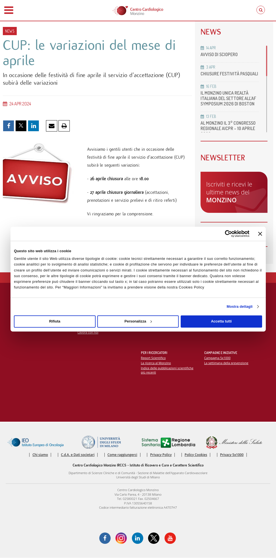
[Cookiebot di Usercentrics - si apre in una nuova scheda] (224, 233)
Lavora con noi (87, 333)
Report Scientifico (153, 358)
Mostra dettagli (239, 307)
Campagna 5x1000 (217, 358)
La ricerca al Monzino (156, 363)
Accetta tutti (221, 321)
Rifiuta (54, 321)
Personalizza (138, 321)
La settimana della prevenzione (226, 363)
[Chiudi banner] (260, 234)
